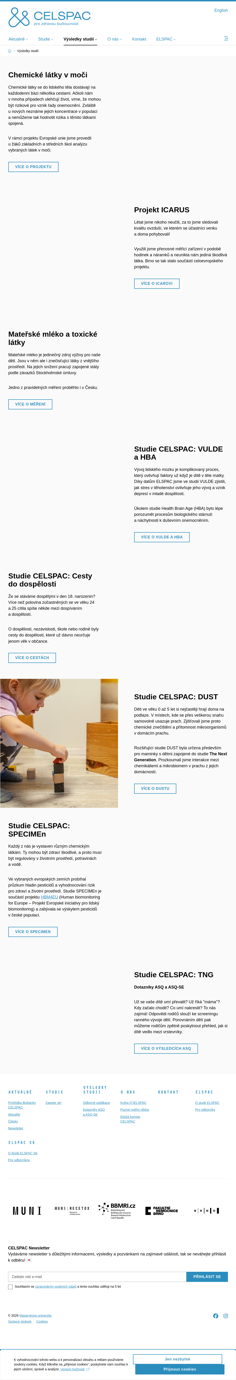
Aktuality (14, 1114)
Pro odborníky (205, 1110)
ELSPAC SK (21, 1142)
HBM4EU (49, 897)
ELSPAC (204, 1092)
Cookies (42, 1321)
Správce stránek (19, 1321)
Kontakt (168, 1092)
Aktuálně (20, 1092)
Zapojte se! (53, 1103)
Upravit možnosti (91, 1372)
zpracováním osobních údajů (56, 1286)
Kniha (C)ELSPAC (133, 1103)
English (221, 10)
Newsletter (15, 1128)
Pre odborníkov (19, 1160)
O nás (127, 1092)
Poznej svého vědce (134, 1110)
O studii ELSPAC (207, 1103)
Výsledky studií (95, 1090)
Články (13, 1121)
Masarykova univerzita (35, 1315)
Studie (54, 1092)
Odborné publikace (96, 1103)
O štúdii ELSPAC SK (23, 1153)
